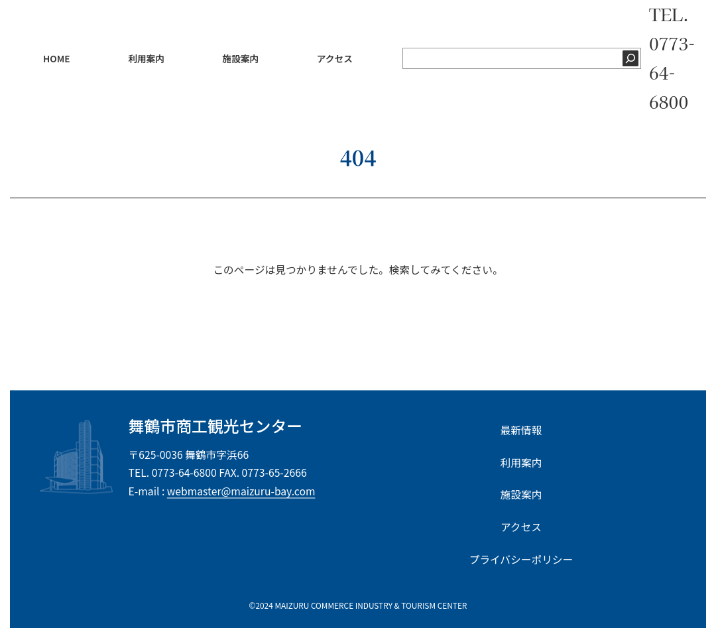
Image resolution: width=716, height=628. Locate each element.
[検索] (630, 58)
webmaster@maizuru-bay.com (241, 490)
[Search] (499, 310)
